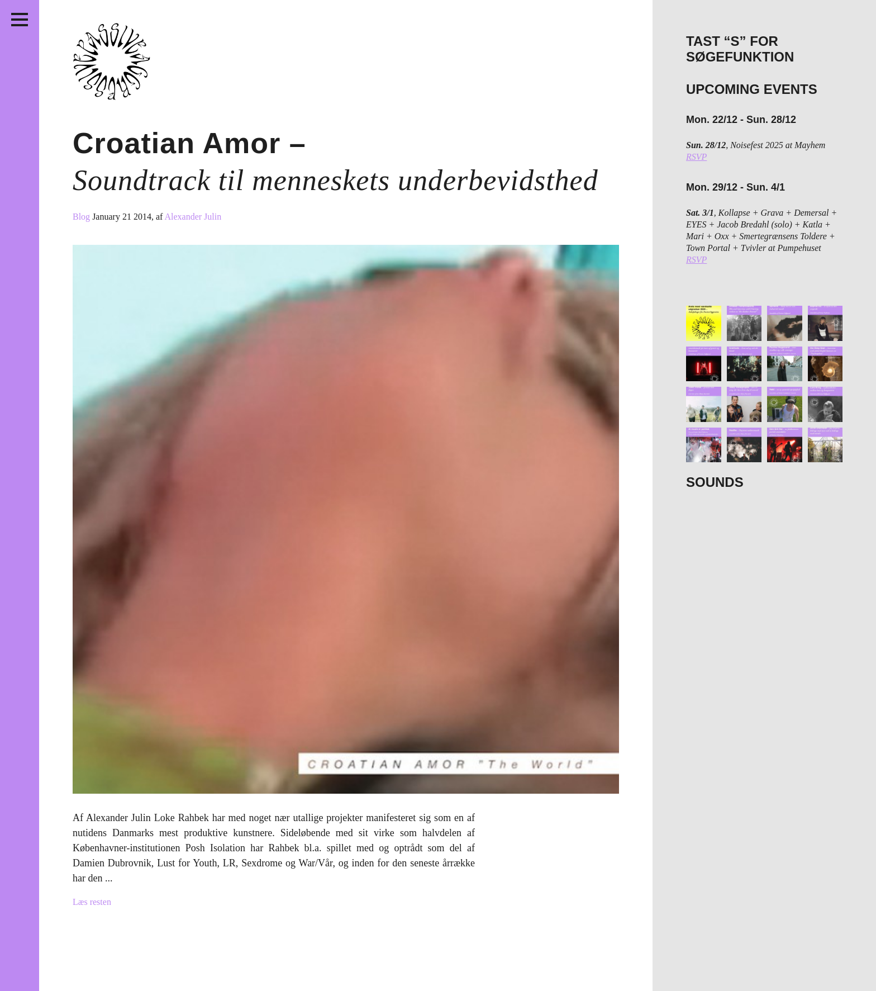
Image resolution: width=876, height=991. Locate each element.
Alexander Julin (192, 216)
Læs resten (92, 902)
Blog (82, 216)
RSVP (696, 157)
